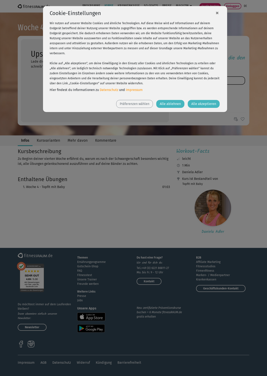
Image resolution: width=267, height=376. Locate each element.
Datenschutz (109, 90)
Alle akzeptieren (203, 104)
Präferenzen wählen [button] (134, 104)
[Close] (217, 12)
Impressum (134, 90)
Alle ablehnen (170, 104)
